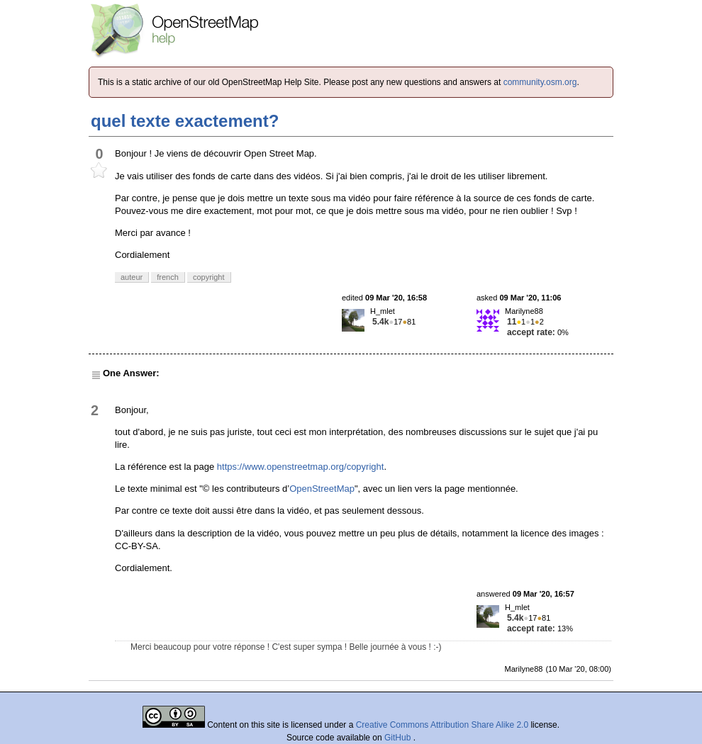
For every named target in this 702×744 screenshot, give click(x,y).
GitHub (398, 738)
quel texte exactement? (185, 120)
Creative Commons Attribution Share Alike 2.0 (442, 725)
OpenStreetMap (322, 488)
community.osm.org (540, 82)
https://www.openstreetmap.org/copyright (300, 466)
